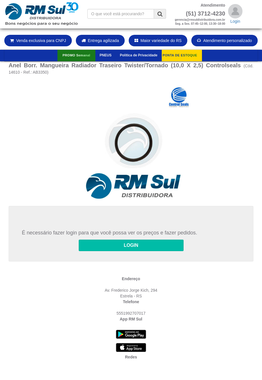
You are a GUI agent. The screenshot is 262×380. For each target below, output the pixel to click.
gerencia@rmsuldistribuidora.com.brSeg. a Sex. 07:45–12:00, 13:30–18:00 (200, 21)
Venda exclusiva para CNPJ (38, 40)
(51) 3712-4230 (205, 13)
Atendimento (213, 5)
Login (235, 21)
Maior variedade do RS (158, 40)
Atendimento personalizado (224, 40)
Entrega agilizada (100, 40)
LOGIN (131, 245)
